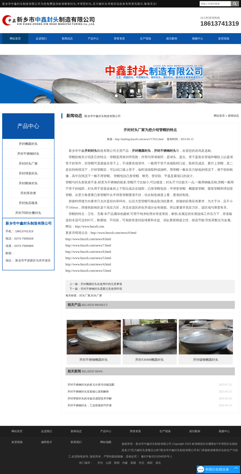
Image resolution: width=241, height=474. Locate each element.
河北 (141, 462)
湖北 (158, 462)
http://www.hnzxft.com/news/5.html (88, 258)
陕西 (117, 462)
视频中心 (224, 431)
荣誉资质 (135, 431)
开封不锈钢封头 (28, 153)
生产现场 (165, 431)
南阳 (150, 462)
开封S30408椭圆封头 (149, 359)
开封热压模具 (28, 203)
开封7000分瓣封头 (28, 213)
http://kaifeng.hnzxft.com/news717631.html (139, 139)
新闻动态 (233, 115)
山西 (108, 462)
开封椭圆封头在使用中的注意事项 (101, 284)
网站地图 (105, 442)
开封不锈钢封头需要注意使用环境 (101, 288)
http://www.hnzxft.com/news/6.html (88, 251)
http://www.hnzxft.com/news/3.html (88, 270)
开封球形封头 (28, 173)
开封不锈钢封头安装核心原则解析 (88, 391)
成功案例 (194, 431)
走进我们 (46, 431)
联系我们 (76, 442)
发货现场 (17, 442)
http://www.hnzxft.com (89, 226)
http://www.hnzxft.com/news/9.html (113, 232)
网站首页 (219, 115)
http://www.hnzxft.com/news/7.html (88, 245)
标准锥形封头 (67, 3)
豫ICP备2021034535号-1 (156, 456)
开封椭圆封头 (28, 143)
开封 (100, 462)
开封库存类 (28, 193)
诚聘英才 (46, 442)
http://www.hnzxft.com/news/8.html (88, 239)
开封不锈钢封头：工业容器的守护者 (90, 405)
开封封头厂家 (28, 163)
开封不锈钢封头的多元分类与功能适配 (91, 384)
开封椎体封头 (28, 183)
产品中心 (105, 431)
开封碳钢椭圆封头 (205, 359)
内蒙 (125, 462)
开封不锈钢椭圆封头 (93, 359)
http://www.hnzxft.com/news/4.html (88, 264)
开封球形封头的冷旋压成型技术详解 (90, 398)
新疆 (133, 462)
